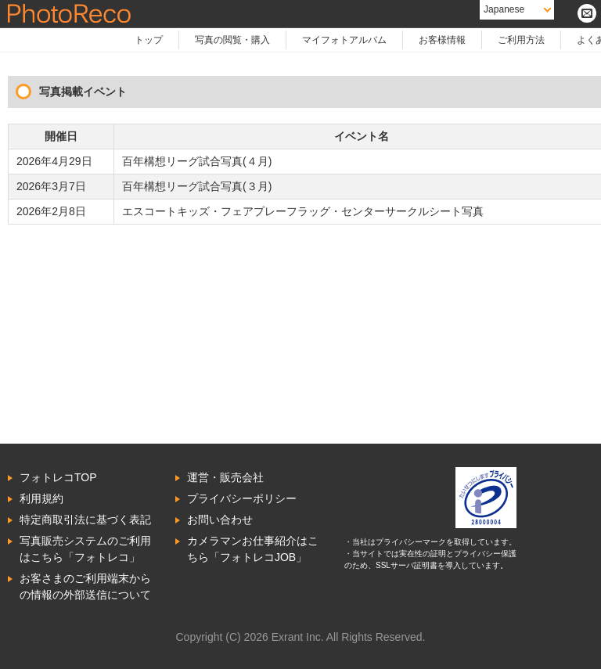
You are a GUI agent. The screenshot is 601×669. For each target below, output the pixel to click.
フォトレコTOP (58, 477)
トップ (149, 39)
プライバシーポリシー (242, 498)
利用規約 (41, 498)
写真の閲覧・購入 (232, 39)
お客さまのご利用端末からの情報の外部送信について (85, 586)
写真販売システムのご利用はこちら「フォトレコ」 (85, 548)
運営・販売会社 (225, 477)
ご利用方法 (521, 39)
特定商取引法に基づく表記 (85, 519)
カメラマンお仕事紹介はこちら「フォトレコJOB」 (252, 548)
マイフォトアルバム (344, 39)
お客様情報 (442, 39)
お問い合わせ (220, 519)
